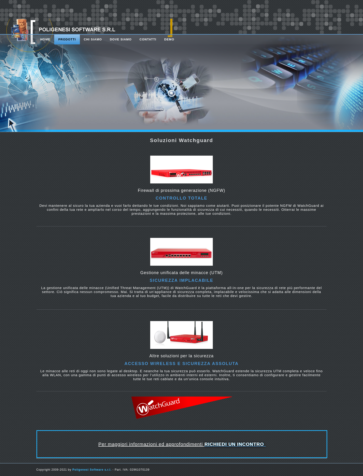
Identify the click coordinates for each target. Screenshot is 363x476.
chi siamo (93, 39)
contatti (147, 39)
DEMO (169, 39)
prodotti (67, 39)
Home (45, 39)
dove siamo (121, 39)
